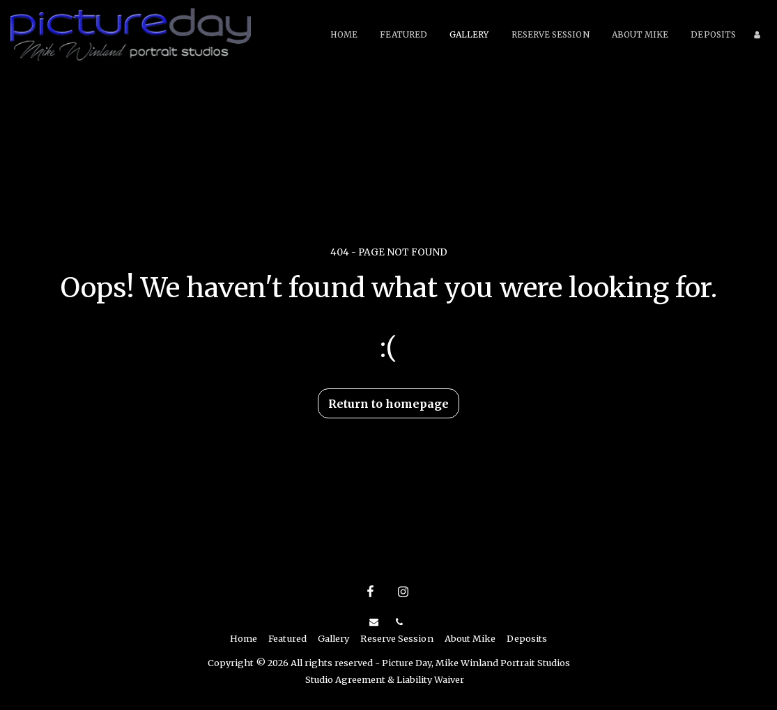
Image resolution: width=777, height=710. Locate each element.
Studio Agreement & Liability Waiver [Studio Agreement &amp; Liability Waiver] (384, 679)
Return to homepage (388, 404)
